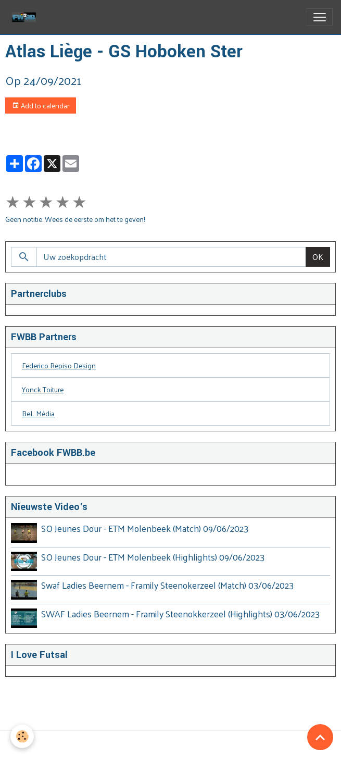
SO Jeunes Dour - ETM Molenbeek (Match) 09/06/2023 (144, 528)
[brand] (26, 17)
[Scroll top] (320, 737)
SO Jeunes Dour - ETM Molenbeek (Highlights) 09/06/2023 (152, 557)
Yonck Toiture (43, 389)
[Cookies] (22, 736)
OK (317, 256)
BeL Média (38, 413)
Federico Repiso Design (59, 365)
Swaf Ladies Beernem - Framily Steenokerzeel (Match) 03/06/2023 (167, 585)
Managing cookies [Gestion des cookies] (170, 744)
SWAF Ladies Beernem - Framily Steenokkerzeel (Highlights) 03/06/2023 (180, 613)
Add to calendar (40, 105)
